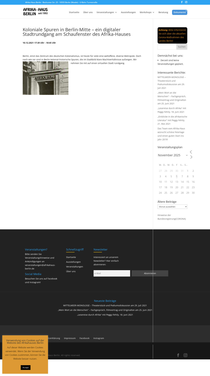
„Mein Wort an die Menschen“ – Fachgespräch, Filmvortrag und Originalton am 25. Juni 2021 (105, 310)
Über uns (88, 12)
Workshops (145, 12)
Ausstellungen (128, 12)
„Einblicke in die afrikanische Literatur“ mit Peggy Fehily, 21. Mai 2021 (172, 120)
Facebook (52, 278)
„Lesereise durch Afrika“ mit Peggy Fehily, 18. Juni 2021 (105, 314)
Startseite (74, 12)
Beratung (163, 12)
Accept (26, 367)
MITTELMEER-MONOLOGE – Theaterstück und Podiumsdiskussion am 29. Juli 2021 (105, 305)
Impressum (70, 338)
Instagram (35, 282)
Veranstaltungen (105, 12)
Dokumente (180, 12)
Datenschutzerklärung (48, 338)
